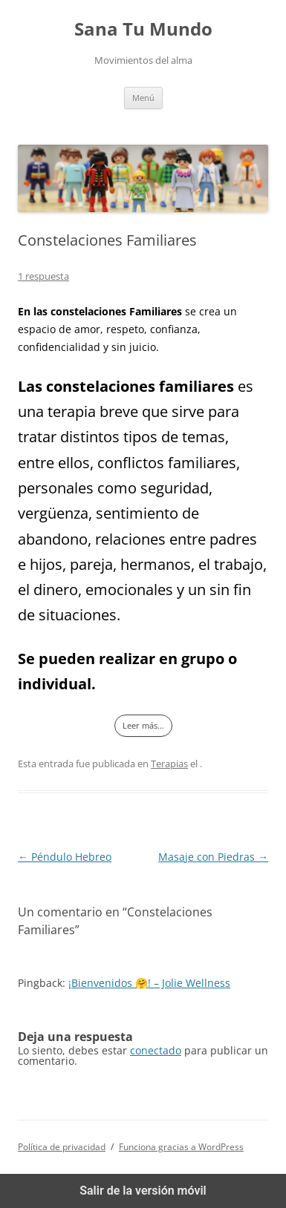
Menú (143, 97)
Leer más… (143, 725)
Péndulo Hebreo (64, 857)
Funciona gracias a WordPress (181, 1146)
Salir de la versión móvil (143, 1191)
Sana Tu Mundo (143, 29)
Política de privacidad (61, 1146)
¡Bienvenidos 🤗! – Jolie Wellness (149, 983)
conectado (155, 1050)
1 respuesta (43, 276)
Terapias (169, 763)
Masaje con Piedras (213, 857)
